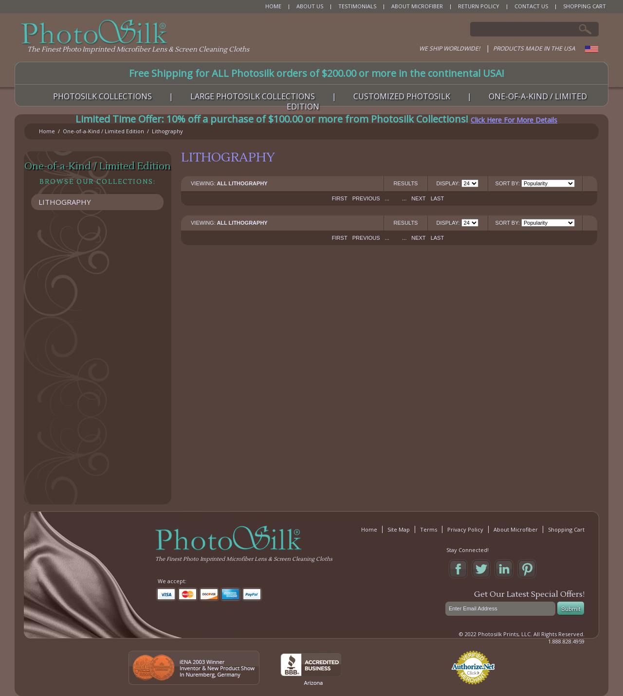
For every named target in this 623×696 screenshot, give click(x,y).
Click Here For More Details (514, 120)
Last (437, 198)
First (340, 198)
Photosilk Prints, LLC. (505, 634)
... (387, 198)
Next (418, 198)
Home (47, 131)
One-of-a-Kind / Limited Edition (103, 131)
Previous (366, 198)
